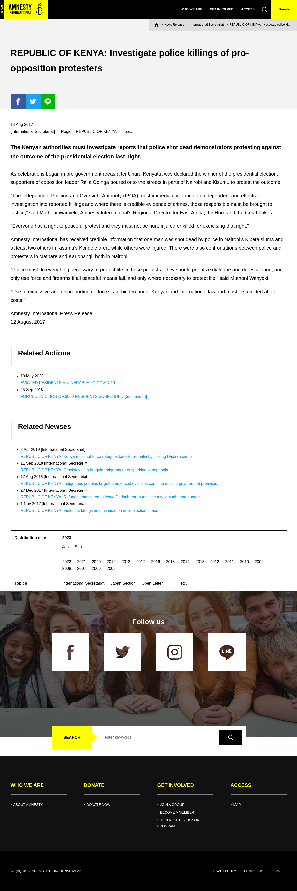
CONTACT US (253, 871)
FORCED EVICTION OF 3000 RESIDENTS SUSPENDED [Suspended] (84, 396)
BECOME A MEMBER (177, 812)
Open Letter (152, 583)
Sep (78, 547)
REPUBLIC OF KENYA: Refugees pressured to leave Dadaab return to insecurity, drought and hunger (110, 497)
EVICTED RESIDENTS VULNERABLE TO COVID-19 (68, 383)
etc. (183, 583)
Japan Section (122, 583)
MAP (237, 805)
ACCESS (248, 9)
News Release (174, 24)
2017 (140, 562)
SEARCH (72, 737)
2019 (111, 562)
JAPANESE (279, 871)
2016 (155, 562)
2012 (214, 562)
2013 (200, 562)
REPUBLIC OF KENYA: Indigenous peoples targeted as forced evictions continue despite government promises (119, 483)
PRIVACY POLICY (224, 871)
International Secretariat (207, 24)
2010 (244, 562)
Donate (284, 9)
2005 (111, 568)
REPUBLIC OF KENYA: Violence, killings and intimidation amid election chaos (89, 510)
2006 (96, 568)
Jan (65, 547)
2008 (66, 568)
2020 (96, 562)
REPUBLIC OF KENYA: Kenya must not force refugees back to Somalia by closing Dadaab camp (106, 456)
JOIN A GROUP (172, 805)
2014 (185, 562)
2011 (229, 562)
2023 (66, 538)
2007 (81, 568)
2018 (126, 562)
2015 (170, 562)
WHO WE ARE (191, 9)
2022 (66, 562)
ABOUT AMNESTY (28, 805)
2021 (81, 562)
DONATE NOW (98, 805)
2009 (259, 562)
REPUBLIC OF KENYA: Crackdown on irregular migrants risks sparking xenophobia (94, 470)
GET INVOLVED (222, 9)
